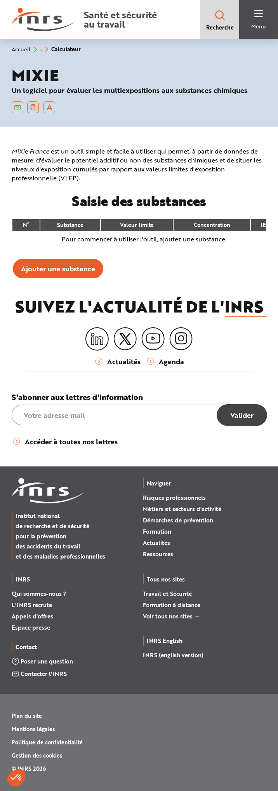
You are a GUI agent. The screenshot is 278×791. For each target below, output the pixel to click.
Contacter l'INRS (39, 673)
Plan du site (27, 716)
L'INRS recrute (32, 605)
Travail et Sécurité (167, 593)
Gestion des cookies (37, 755)
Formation (157, 531)
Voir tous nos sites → (171, 616)
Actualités (156, 542)
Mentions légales (33, 729)
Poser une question (42, 661)
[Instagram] (181, 339)
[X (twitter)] (125, 339)
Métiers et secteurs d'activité (182, 509)
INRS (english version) (173, 655)
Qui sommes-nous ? (39, 593)
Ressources (158, 554)
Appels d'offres (32, 616)
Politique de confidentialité (47, 742)
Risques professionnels (174, 497)
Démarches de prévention (178, 520)
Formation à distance (171, 605)
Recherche (220, 20)
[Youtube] (153, 339)
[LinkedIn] (97, 339)
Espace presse (31, 627)
